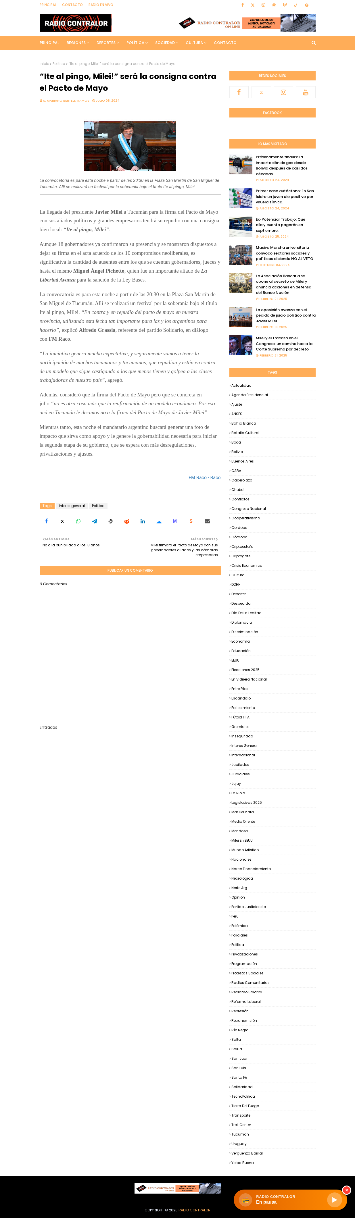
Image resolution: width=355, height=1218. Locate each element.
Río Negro (239, 1030)
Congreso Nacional (248, 508)
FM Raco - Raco (204, 477)
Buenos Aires (242, 461)
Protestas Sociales (247, 973)
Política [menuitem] (135, 42)
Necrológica (242, 878)
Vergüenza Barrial (247, 1153)
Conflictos (240, 499)
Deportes (239, 593)
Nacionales (241, 859)
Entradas (48, 727)
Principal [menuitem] (49, 42)
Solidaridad (242, 1086)
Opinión (238, 897)
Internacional (243, 755)
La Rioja (238, 793)
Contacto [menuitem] (225, 42)
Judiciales (240, 774)
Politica (59, 63)
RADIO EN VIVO (101, 4)
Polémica (239, 925)
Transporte (240, 1115)
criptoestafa (242, 546)
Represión (240, 1011)
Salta (236, 1039)
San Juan (240, 1058)
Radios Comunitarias (250, 982)
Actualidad (241, 385)
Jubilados (240, 764)
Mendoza (239, 830)
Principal (48, 4)
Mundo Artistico (245, 849)
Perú (235, 916)
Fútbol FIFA (240, 717)
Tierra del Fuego (245, 1105)
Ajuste (236, 404)
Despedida (241, 603)
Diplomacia (241, 622)
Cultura (238, 575)
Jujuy (236, 783)
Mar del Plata (242, 812)
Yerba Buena (242, 1162)
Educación (241, 650)
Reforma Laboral (246, 1001)
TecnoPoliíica (243, 1096)
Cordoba (239, 527)
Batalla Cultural (245, 432)
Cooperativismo (245, 518)
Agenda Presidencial (249, 394)
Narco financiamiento (251, 868)
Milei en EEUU (242, 840)
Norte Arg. (239, 887)
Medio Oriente (243, 821)
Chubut (238, 489)
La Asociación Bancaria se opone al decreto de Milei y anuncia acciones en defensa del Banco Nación (283, 284)
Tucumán (240, 1134)
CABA (236, 470)
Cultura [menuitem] (194, 42)
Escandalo (241, 698)
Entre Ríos (239, 688)
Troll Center (241, 1124)
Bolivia (237, 451)
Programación (244, 963)
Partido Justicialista (248, 906)
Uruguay (239, 1143)
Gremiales (240, 726)
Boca (236, 442)
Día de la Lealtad (246, 612)
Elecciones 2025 (245, 669)
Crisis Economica (246, 565)
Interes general (72, 505)
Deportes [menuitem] (106, 42)
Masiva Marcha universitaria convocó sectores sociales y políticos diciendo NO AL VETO (284, 253)
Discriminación (244, 631)
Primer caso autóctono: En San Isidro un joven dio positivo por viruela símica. (285, 196)
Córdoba (239, 537)
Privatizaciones (244, 954)
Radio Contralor (194, 1210)
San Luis (238, 1067)
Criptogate (240, 556)
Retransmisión (244, 1020)
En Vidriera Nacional (249, 679)
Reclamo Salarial (246, 992)
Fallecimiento (243, 707)
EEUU (235, 660)
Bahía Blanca (243, 423)
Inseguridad (242, 736)
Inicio (44, 63)
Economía (240, 641)
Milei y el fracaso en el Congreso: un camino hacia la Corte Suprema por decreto (284, 343)
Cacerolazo (241, 480)
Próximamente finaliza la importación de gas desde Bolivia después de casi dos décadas (282, 165)
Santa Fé (239, 1077)
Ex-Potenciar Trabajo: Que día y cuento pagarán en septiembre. (280, 225)
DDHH (236, 584)
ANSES (236, 413)
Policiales (239, 935)
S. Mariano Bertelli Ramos (66, 100)
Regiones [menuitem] (76, 42)
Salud (236, 1049)
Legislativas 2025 (246, 802)
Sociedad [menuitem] (165, 42)
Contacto (72, 4)
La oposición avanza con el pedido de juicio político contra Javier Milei (286, 315)
